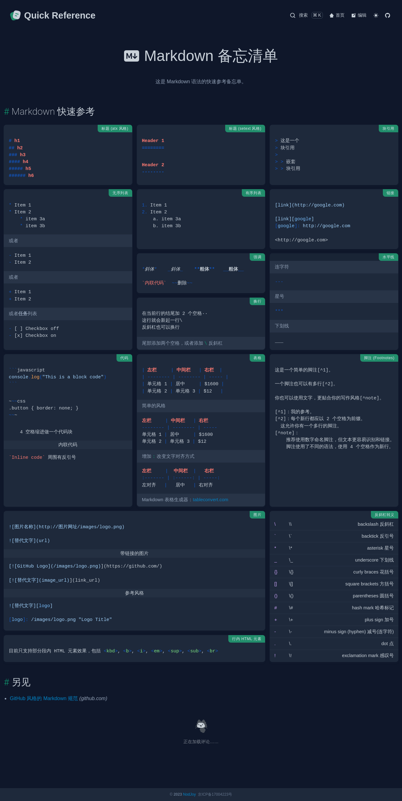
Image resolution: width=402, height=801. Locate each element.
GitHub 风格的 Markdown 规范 (44, 698)
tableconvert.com (210, 499)
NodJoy (189, 794)
